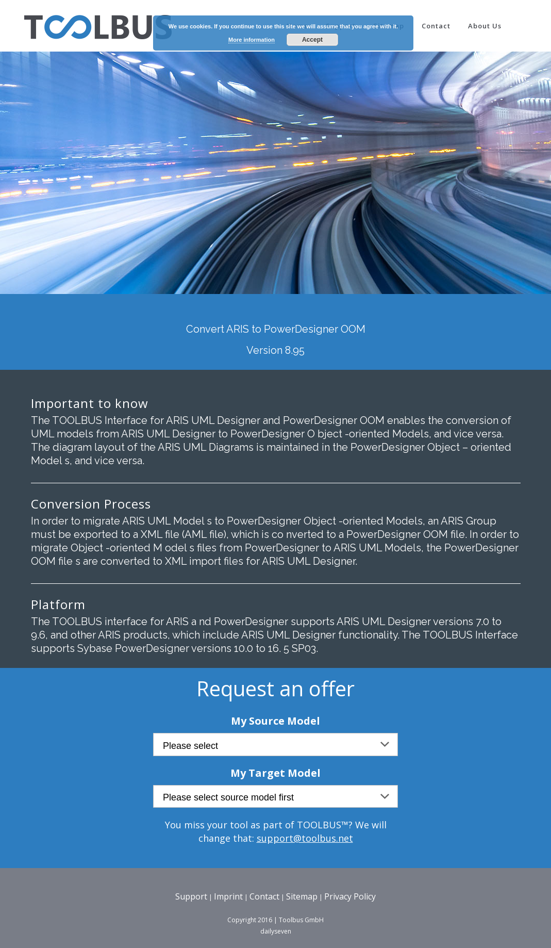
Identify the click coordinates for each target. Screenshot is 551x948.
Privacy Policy (350, 896)
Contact (264, 896)
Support (191, 896)
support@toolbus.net (305, 838)
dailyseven (275, 931)
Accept (312, 39)
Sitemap (302, 896)
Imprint (228, 896)
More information (251, 40)
